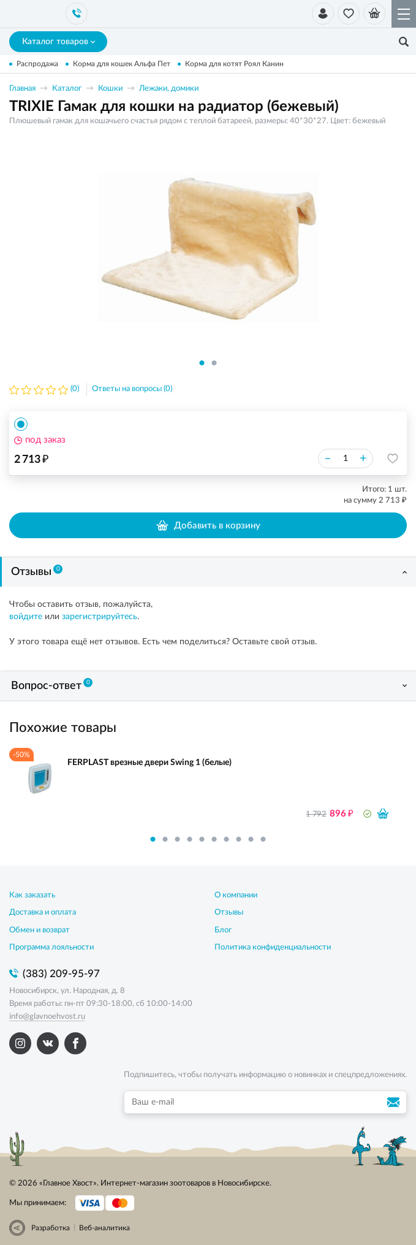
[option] (208, 247)
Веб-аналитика (104, 1228)
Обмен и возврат (39, 930)
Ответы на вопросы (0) (132, 389)
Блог (223, 930)
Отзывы (36, 571)
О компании (235, 895)
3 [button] (178, 839)
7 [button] (227, 839)
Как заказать (32, 895)
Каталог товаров (58, 41)
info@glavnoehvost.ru (47, 1017)
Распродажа (37, 63)
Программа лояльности (51, 947)
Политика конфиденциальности (272, 947)
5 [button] (202, 839)
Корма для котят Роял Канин (234, 63)
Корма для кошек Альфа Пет (121, 63)
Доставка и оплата (42, 912)
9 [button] (251, 839)
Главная (22, 89)
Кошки (110, 89)
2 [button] (214, 363)
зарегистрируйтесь (99, 616)
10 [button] (263, 839)
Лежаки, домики (169, 89)
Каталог (66, 89)
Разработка (50, 1228)
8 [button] (239, 839)
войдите (25, 616)
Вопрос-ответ (52, 684)
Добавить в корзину (208, 525)
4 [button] (190, 839)
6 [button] (214, 839)
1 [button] (202, 363)
